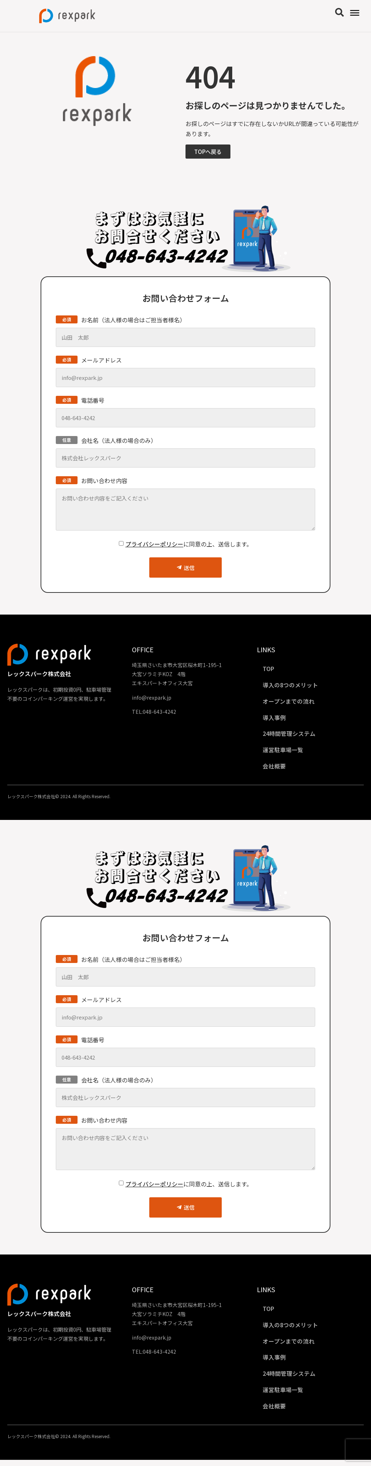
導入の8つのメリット (292, 685)
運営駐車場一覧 (284, 752)
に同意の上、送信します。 (188, 544)
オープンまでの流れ (290, 702)
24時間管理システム (290, 735)
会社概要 (275, 769)
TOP (270, 669)
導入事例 (275, 719)
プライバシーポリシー (154, 544)
